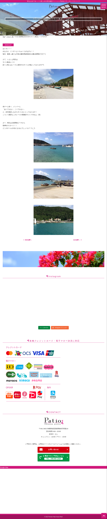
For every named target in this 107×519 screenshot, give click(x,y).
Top (4, 37)
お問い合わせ (54, 449)
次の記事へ (76, 240)
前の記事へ (28, 240)
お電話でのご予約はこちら (54, 457)
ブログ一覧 (9, 37)
